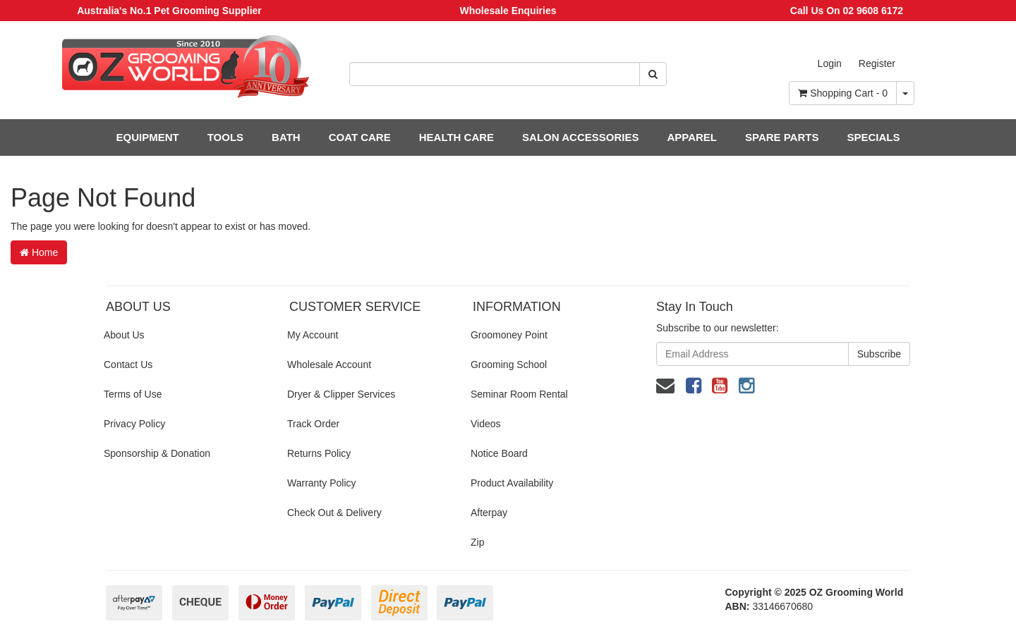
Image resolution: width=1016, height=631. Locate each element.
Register (877, 63)
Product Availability (512, 483)
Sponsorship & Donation (157, 453)
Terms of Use (133, 394)
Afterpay (489, 512)
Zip (477, 542)
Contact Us (128, 364)
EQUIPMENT (147, 137)
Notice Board (499, 453)
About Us (124, 335)
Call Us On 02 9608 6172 (846, 10)
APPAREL (692, 137)
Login (830, 63)
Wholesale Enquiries (508, 10)
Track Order (313, 423)
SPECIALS (873, 137)
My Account (312, 335)
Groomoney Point (509, 335)
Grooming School (509, 364)
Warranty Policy (321, 483)
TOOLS (225, 137)
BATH (286, 137)
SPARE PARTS (781, 137)
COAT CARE (360, 137)
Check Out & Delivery (334, 512)
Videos (486, 423)
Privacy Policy (134, 423)
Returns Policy (319, 453)
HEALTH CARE (456, 137)
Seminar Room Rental (519, 394)
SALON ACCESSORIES (580, 137)
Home (39, 252)
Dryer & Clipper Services (341, 394)
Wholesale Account (329, 364)
